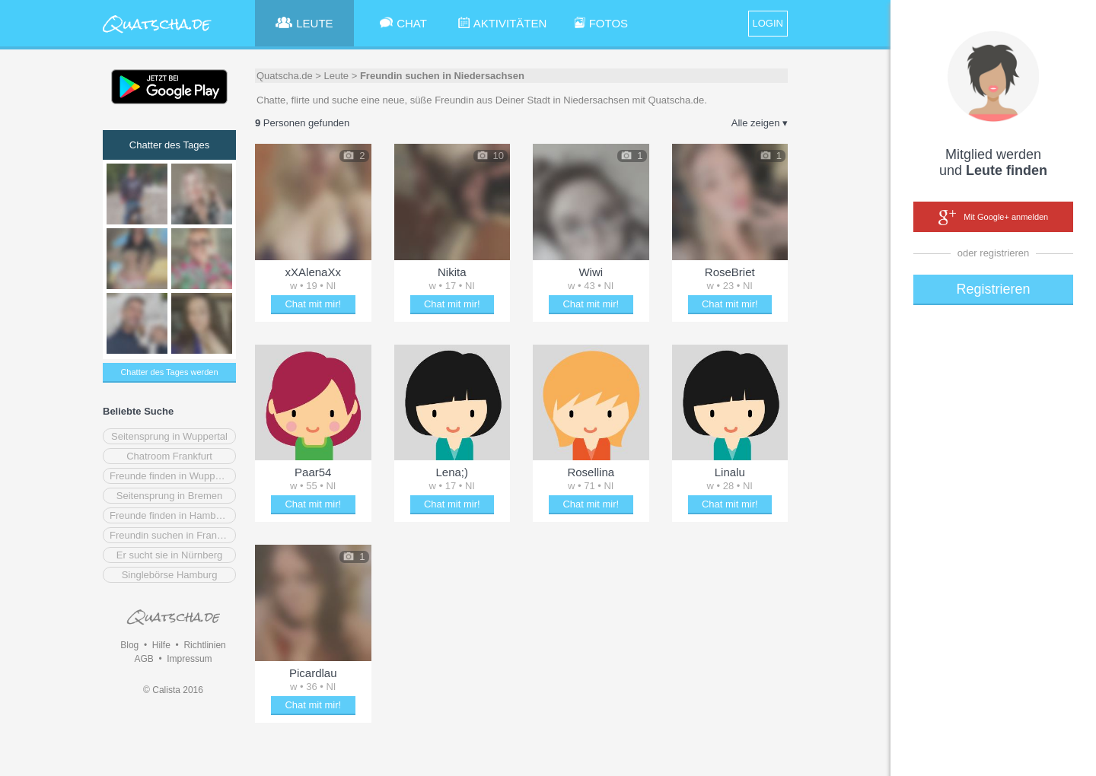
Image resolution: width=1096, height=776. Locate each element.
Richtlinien (204, 645)
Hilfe (161, 645)
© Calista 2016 (173, 690)
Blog (129, 645)
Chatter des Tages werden (169, 372)
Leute (336, 75)
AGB (143, 659)
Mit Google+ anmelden (993, 217)
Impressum (189, 659)
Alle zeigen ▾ (759, 123)
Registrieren (993, 289)
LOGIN (768, 23)
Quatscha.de (284, 75)
